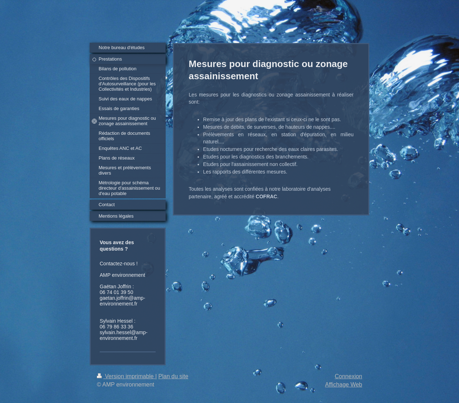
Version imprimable (126, 376)
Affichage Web (343, 384)
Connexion (349, 376)
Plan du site (173, 376)
